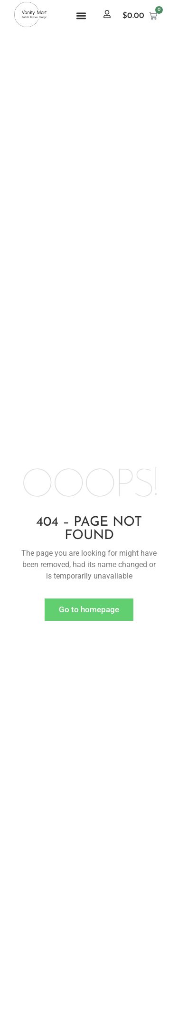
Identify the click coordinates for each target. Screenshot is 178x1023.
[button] (81, 16)
